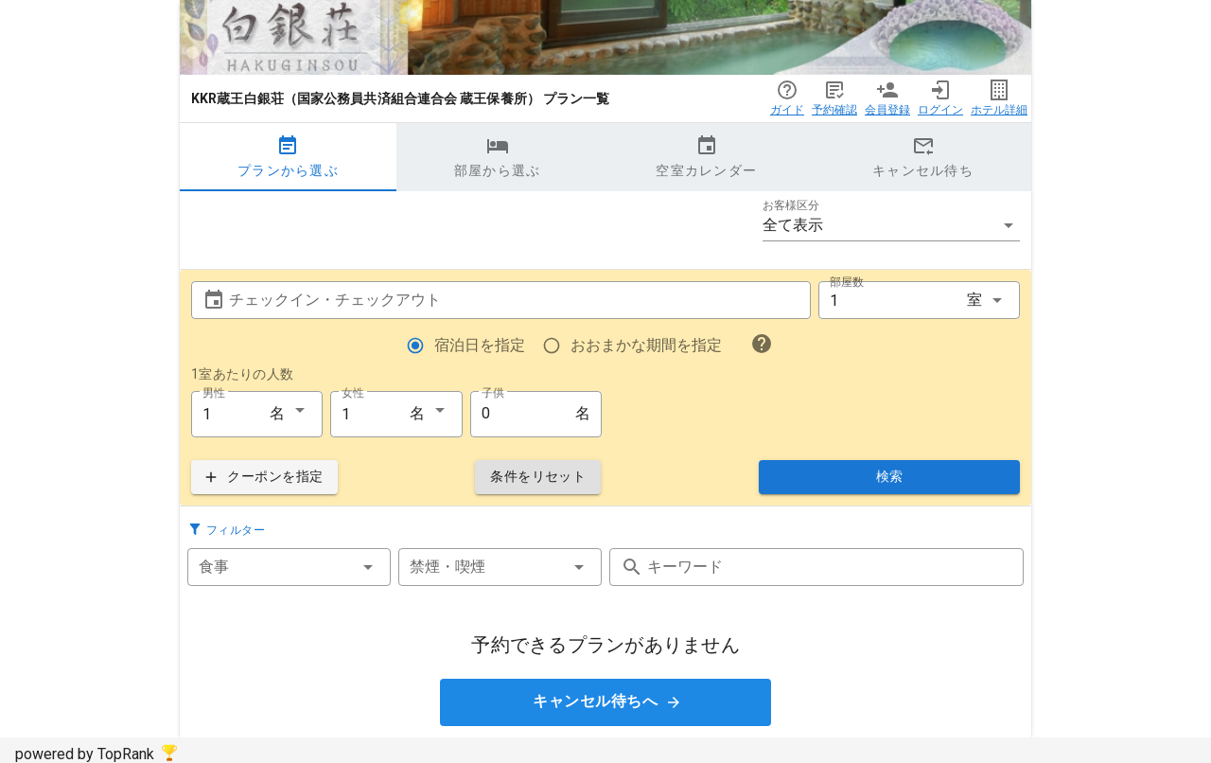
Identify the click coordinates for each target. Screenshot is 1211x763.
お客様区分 (791, 205)
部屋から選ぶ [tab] (497, 156)
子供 (493, 392)
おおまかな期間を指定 (646, 345)
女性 (353, 392)
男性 (213, 392)
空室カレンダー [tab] (706, 156)
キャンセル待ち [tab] (923, 156)
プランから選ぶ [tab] (288, 156)
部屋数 (847, 282)
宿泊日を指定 (479, 345)
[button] (891, 225)
